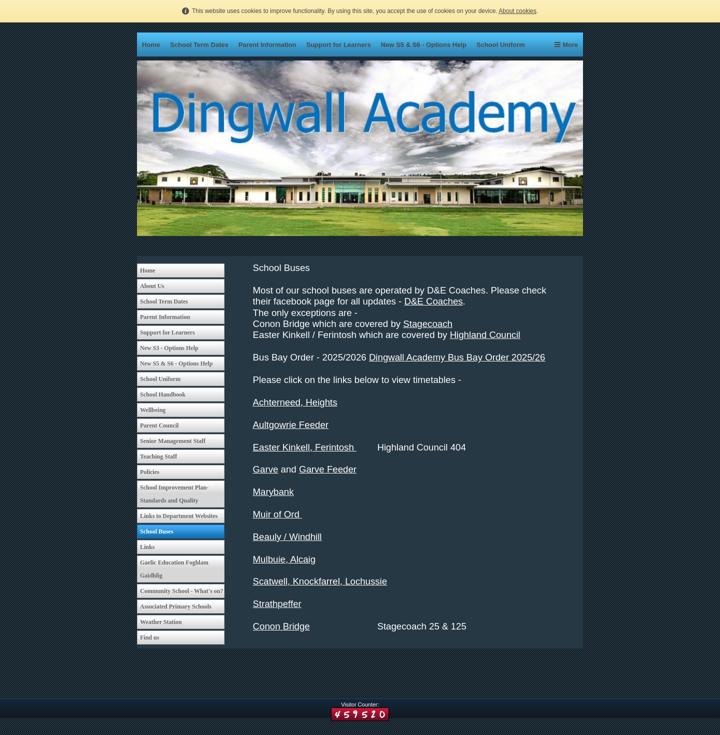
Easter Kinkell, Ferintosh (304, 447)
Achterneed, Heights (295, 402)
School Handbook (163, 394)
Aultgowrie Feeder (290, 425)
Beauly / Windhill (287, 537)
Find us (149, 637)
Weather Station (161, 622)
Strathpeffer (277, 603)
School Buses (156, 531)
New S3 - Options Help (169, 348)
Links (147, 547)
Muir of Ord (277, 514)
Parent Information (267, 44)
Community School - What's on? (181, 591)
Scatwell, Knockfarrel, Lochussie (320, 581)
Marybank (273, 491)
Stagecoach (427, 323)
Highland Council (485, 335)
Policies (150, 472)
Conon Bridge (281, 626)
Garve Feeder (327, 469)
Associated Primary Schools (176, 606)
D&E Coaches (433, 301)
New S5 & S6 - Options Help (423, 44)
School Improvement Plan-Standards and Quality (174, 494)
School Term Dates (199, 44)
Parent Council (159, 425)
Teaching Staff (158, 456)
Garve (265, 469)
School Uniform (500, 44)
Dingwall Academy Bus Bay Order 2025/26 (457, 357)
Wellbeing (153, 410)
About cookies (517, 11)
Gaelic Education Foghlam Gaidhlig (174, 569)
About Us (152, 286)
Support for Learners (338, 44)
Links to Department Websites (179, 516)
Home (151, 44)
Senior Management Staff (173, 441)
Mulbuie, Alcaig (284, 559)
